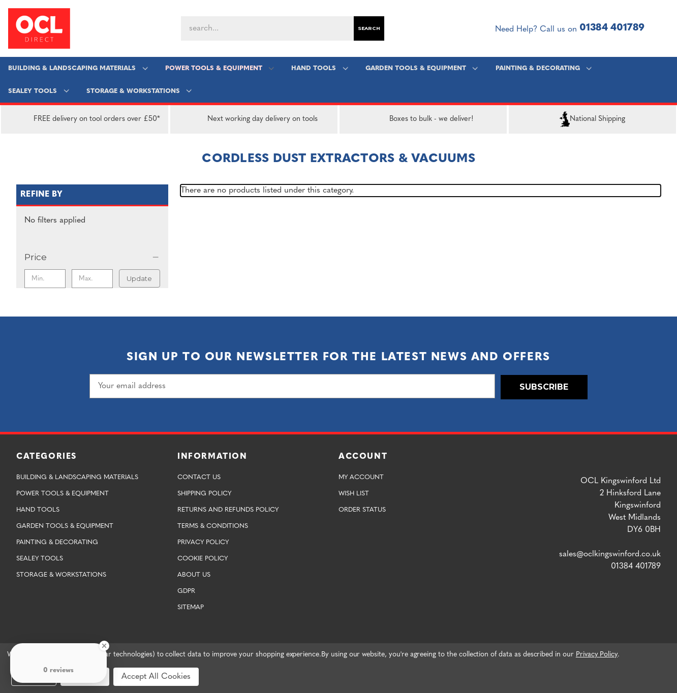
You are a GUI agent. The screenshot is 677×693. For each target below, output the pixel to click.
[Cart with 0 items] (665, 28)
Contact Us (199, 476)
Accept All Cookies (156, 677)
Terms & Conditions (212, 525)
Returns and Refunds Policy (228, 509)
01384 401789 (611, 28)
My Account (361, 476)
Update (139, 278)
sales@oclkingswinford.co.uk (610, 553)
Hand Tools (319, 68)
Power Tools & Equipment (219, 68)
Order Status (362, 509)
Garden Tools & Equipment (421, 68)
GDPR (186, 590)
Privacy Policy (203, 541)
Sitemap (190, 606)
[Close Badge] (104, 646)
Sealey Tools (39, 91)
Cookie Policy (202, 557)
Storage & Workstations (139, 91)
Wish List (353, 492)
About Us (193, 574)
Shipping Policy (204, 492)
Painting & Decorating (543, 68)
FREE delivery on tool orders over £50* (84, 119)
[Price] (92, 257)
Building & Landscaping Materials (78, 68)
